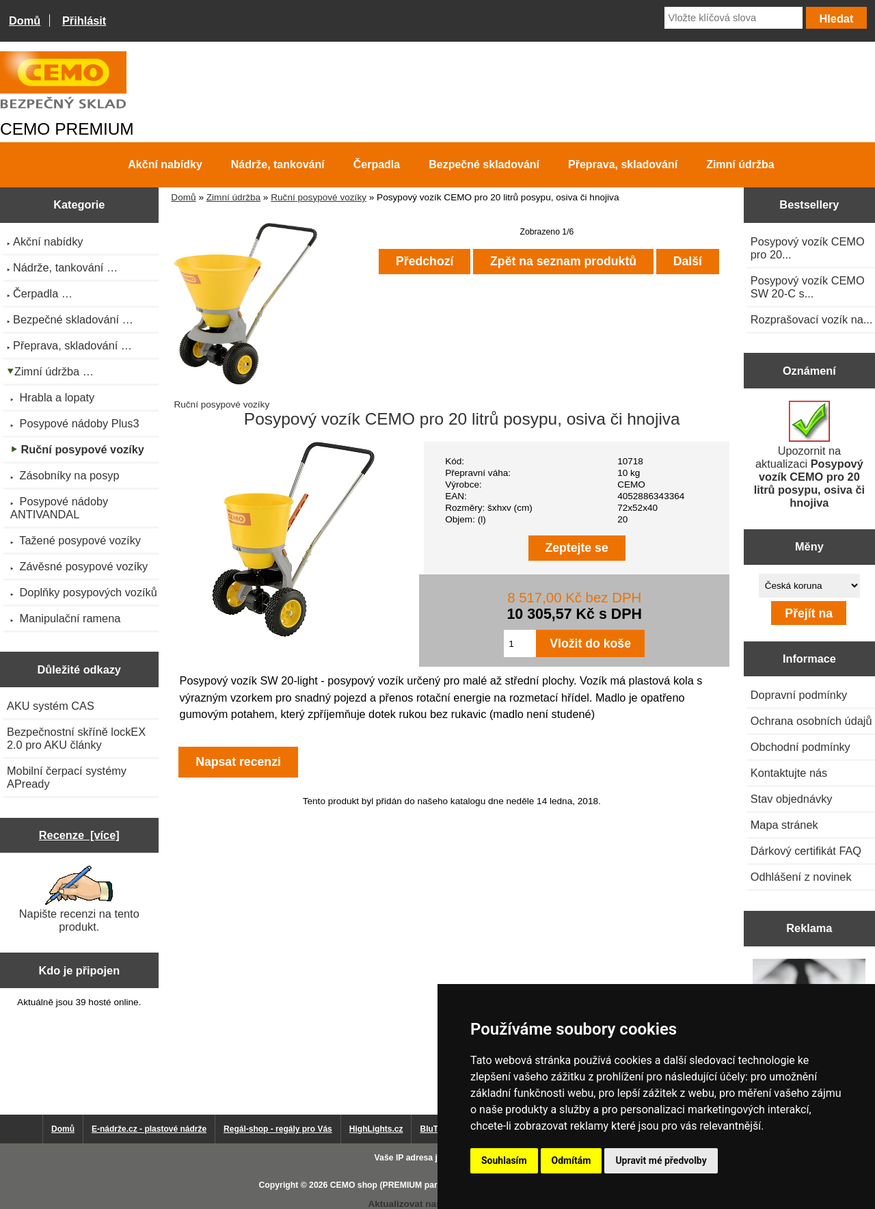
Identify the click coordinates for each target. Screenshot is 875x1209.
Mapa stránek (784, 825)
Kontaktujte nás (789, 773)
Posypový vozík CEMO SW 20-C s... (808, 287)
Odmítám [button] (571, 1160)
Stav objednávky (792, 799)
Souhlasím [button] (504, 1160)
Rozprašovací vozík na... (812, 319)
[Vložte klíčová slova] (733, 18)
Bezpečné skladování (484, 164)
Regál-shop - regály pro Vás (278, 1129)
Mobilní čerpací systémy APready (66, 777)
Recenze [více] (79, 835)
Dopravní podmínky (799, 695)
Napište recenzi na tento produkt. (79, 899)
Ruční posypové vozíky (318, 197)
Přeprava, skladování (622, 164)
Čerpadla (376, 164)
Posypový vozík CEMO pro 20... (808, 248)
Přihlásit (84, 20)
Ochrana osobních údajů (811, 721)
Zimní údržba (233, 197)
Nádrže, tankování (278, 164)
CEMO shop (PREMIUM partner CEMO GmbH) (420, 1185)
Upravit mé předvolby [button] (660, 1160)
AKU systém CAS (50, 706)
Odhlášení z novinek (801, 877)
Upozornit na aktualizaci (809, 455)
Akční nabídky (165, 164)
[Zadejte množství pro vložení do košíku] (520, 643)
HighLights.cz (376, 1129)
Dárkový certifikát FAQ (806, 851)
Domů (24, 20)
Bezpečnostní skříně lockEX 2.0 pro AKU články (76, 738)
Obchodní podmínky (800, 747)
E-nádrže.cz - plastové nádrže (149, 1129)
